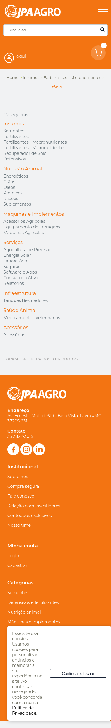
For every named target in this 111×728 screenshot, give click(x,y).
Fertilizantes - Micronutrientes (34, 147)
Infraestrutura (19, 293)
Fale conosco (20, 496)
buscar (102, 29)
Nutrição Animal (22, 169)
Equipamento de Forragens (31, 227)
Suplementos (17, 204)
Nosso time (19, 525)
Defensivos (14, 159)
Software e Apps (20, 272)
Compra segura (23, 486)
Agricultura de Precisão (27, 249)
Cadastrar (17, 565)
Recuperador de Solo (24, 153)
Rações (10, 198)
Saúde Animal (19, 310)
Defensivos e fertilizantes (33, 602)
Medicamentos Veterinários (31, 317)
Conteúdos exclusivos (29, 515)
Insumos (13, 123)
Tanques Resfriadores (25, 300)
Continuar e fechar (78, 673)
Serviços (13, 242)
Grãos (9, 181)
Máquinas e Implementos (33, 214)
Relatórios (13, 283)
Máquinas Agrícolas (23, 232)
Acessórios (15, 327)
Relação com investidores (33, 505)
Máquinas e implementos (33, 622)
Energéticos (15, 176)
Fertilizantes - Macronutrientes (35, 142)
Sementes (13, 131)
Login (13, 555)
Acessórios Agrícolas (24, 221)
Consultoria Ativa (20, 277)
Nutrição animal (24, 612)
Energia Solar (17, 255)
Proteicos (12, 193)
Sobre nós (17, 476)
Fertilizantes (15, 136)
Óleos (9, 187)
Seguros (11, 266)
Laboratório (15, 261)
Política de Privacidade (24, 710)
